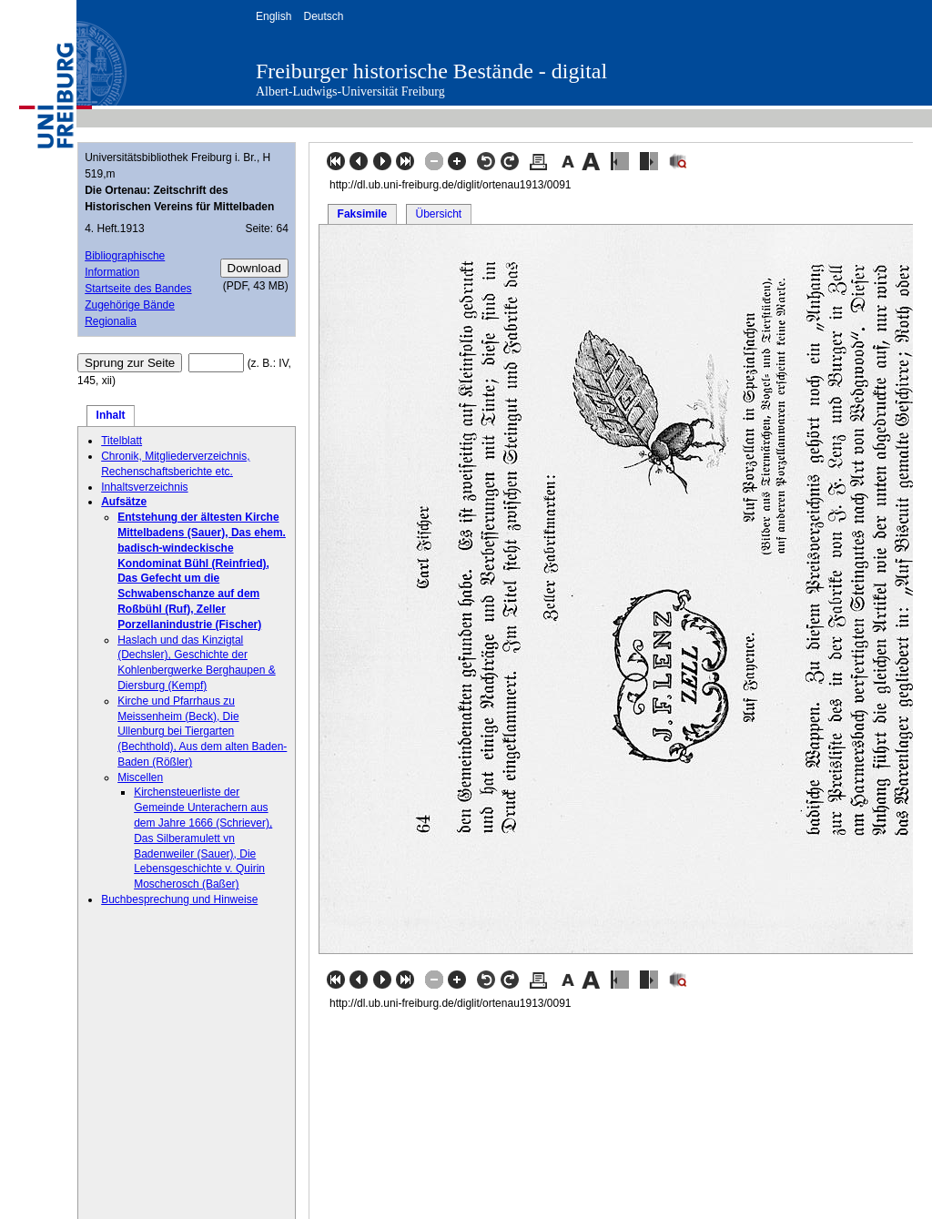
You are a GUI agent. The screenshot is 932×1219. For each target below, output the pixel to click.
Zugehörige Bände (130, 305)
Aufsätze (124, 501)
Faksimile (363, 214)
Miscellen (140, 777)
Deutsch (323, 16)
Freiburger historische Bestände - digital (431, 71)
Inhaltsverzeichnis (144, 487)
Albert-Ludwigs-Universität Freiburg (350, 91)
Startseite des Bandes (138, 288)
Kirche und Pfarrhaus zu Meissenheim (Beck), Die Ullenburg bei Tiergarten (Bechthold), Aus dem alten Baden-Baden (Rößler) (202, 731)
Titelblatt (121, 440)
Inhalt (111, 415)
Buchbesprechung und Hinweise (179, 899)
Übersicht (438, 214)
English (273, 16)
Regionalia (111, 321)
